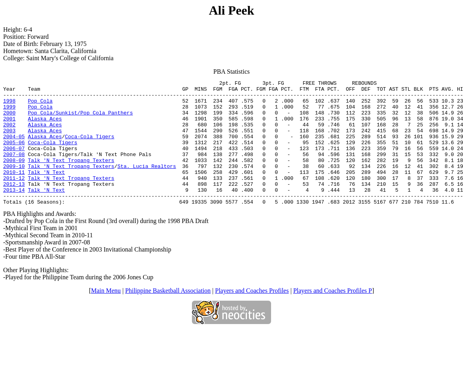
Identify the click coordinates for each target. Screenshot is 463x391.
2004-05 (14, 148)
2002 (9, 133)
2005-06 (14, 155)
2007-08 (14, 169)
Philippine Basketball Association (168, 315)
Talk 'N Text (46, 191)
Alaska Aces (45, 126)
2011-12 (14, 198)
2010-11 (14, 191)
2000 (9, 119)
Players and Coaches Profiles (252, 315)
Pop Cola (40, 105)
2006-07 (14, 162)
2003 (9, 141)
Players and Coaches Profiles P (332, 315)
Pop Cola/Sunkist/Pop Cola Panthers (80, 119)
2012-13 (14, 205)
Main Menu (106, 315)
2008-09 (14, 176)
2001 (9, 126)
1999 (9, 112)
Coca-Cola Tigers (89, 148)
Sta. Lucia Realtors (147, 183)
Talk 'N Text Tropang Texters (71, 176)
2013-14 (14, 212)
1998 (9, 105)
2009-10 (14, 183)
